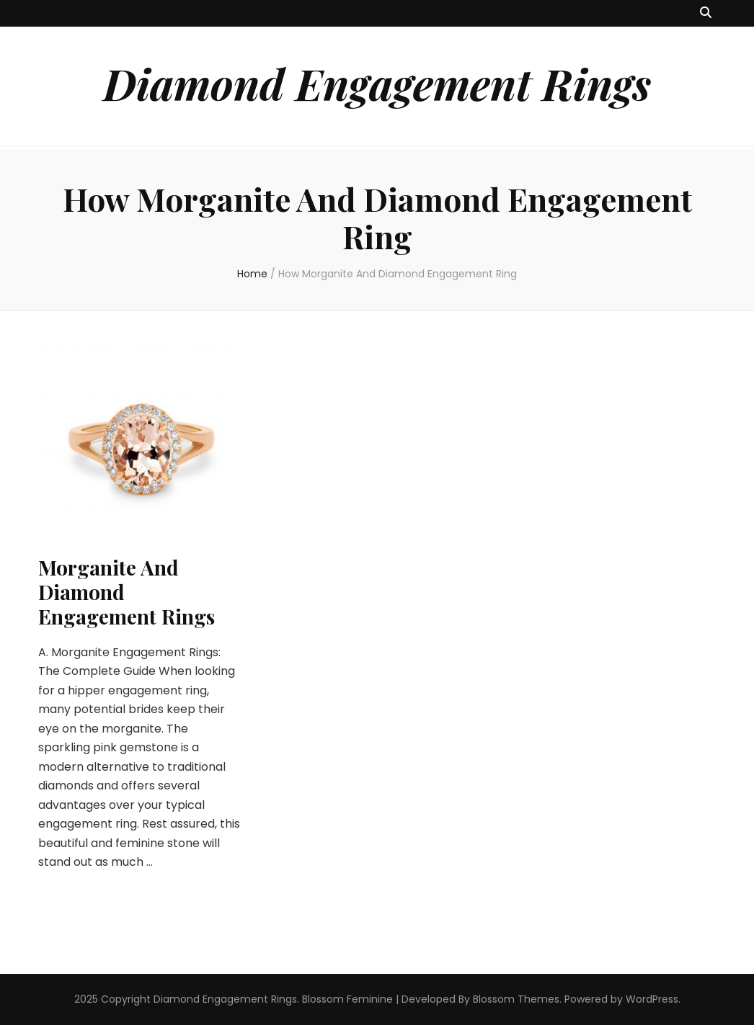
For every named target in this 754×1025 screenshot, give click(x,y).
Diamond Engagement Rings (377, 83)
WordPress (652, 999)
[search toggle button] (705, 13)
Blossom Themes (516, 999)
